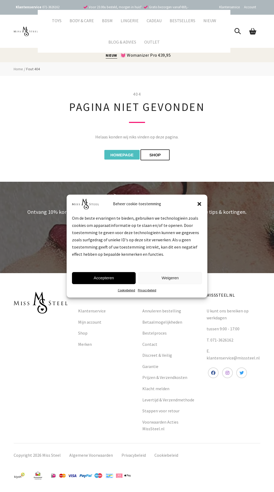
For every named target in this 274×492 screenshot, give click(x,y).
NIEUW (111, 55)
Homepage (119, 155)
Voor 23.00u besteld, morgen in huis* (115, 7)
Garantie (150, 367)
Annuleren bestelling (161, 312)
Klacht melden (155, 389)
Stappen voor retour (161, 411)
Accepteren (104, 278)
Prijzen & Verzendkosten (164, 378)
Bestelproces (154, 334)
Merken (85, 345)
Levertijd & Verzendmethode (168, 400)
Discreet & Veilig (157, 356)
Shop (82, 334)
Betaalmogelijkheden (162, 323)
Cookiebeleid (126, 290)
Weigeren (170, 278)
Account (250, 7)
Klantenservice (229, 7)
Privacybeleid (147, 290)
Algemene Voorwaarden (91, 456)
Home (18, 69)
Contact (149, 345)
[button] (199, 204)
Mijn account (89, 323)
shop (160, 155)
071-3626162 (50, 7)
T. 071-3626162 (220, 340)
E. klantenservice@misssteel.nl (233, 355)
